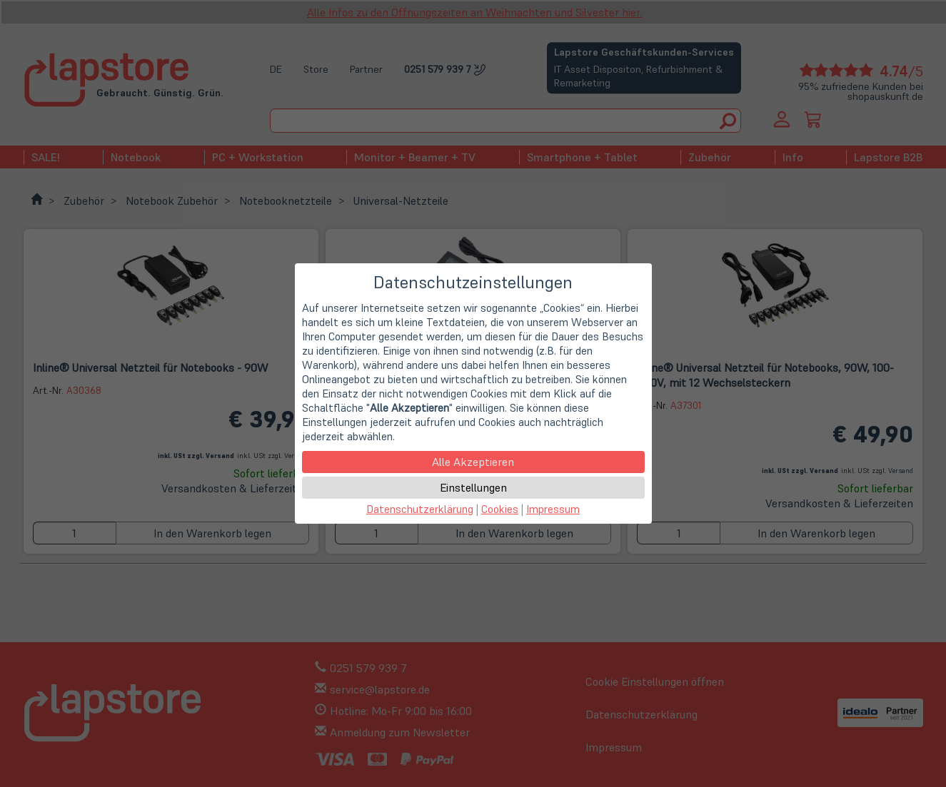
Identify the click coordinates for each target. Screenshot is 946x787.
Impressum (553, 509)
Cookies (499, 509)
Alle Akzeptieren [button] (473, 462)
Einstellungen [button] (473, 487)
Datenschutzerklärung (419, 509)
